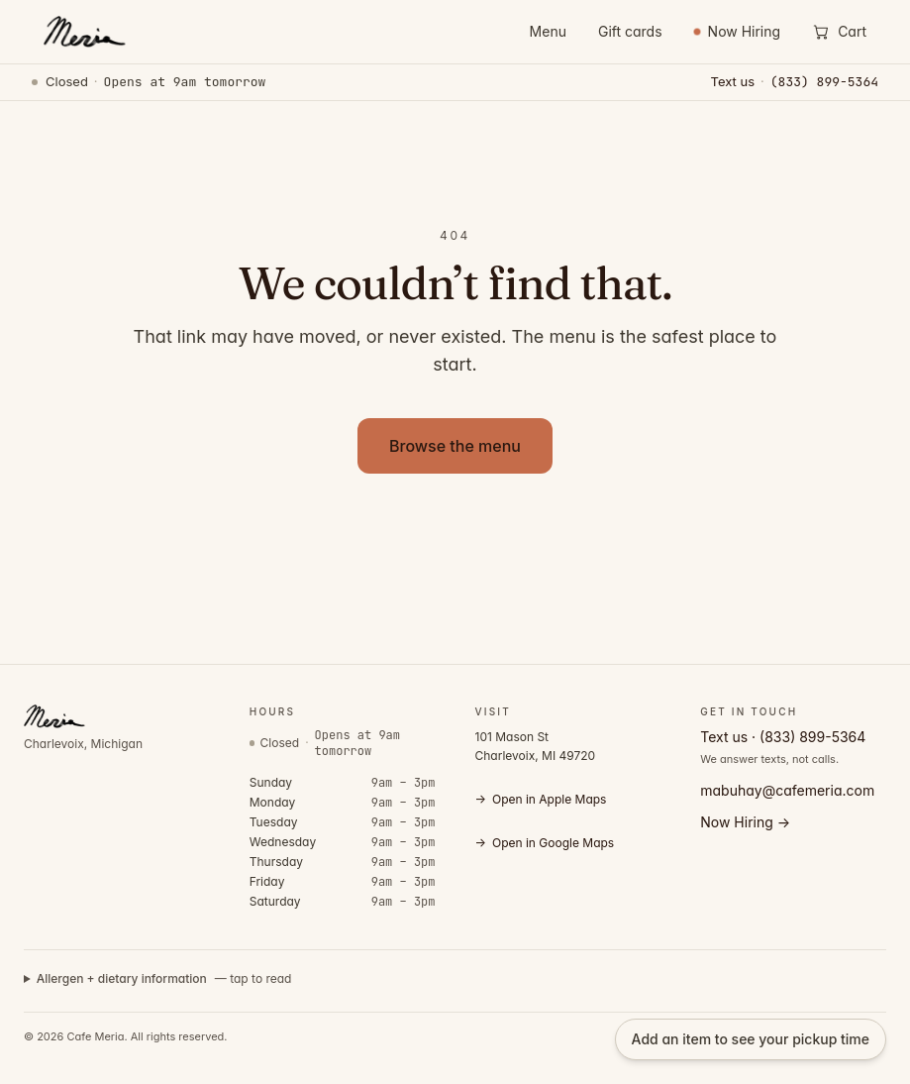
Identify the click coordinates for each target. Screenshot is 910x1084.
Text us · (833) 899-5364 (782, 736)
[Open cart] (839, 32)
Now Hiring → (745, 821)
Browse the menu (455, 446)
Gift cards (630, 31)
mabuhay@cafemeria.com (787, 790)
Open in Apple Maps (541, 800)
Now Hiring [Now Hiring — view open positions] (737, 31)
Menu (548, 31)
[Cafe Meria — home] (83, 32)
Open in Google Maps (545, 843)
